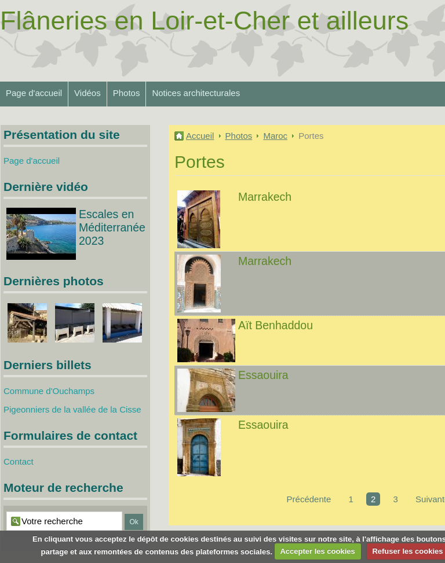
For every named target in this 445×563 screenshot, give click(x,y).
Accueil (200, 136)
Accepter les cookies (317, 551)
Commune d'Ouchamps (48, 391)
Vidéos (87, 93)
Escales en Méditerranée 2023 (112, 227)
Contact (18, 461)
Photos (126, 93)
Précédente (309, 499)
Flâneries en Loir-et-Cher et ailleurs (204, 20)
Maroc (275, 136)
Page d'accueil (34, 93)
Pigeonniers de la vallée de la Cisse (72, 409)
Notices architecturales (196, 93)
